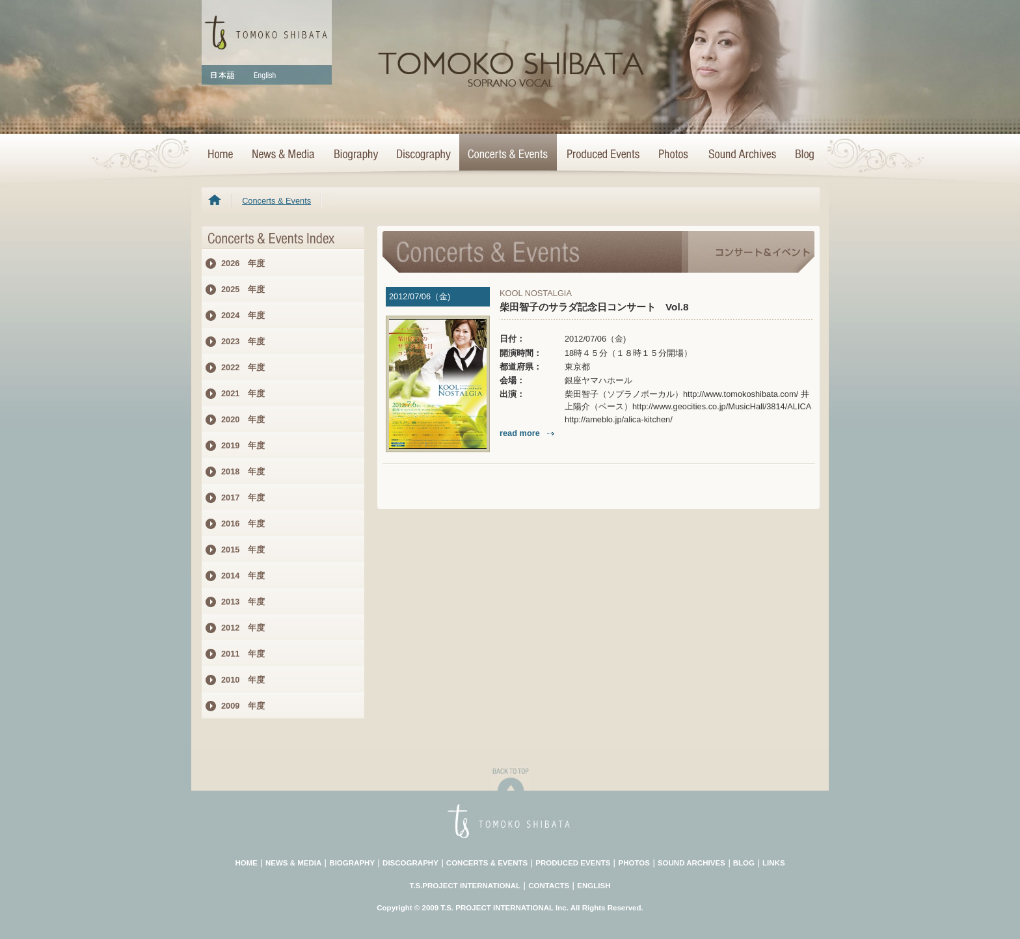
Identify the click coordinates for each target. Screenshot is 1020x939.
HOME (222, 155)
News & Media (283, 155)
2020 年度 (243, 419)
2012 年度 (243, 628)
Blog (802, 155)
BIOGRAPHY (352, 863)
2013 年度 (243, 601)
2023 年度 (243, 341)
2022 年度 (243, 367)
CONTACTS (548, 886)
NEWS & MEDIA (293, 863)
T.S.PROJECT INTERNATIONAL (465, 886)
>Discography (422, 155)
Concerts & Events (508, 155)
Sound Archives (742, 155)
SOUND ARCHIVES (691, 863)
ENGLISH (593, 886)
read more (528, 433)
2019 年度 (243, 445)
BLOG (744, 863)
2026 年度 (243, 263)
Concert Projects (602, 155)
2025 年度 (243, 289)
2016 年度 (243, 523)
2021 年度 (243, 393)
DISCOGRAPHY (410, 863)
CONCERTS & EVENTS (487, 863)
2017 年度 (243, 497)
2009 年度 (243, 706)
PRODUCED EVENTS (572, 863)
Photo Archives (674, 155)
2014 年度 (243, 575)
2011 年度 (243, 654)
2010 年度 (243, 680)
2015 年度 (243, 549)
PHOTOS (633, 863)
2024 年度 (243, 315)
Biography (355, 155)
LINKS (773, 863)
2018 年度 (243, 471)
